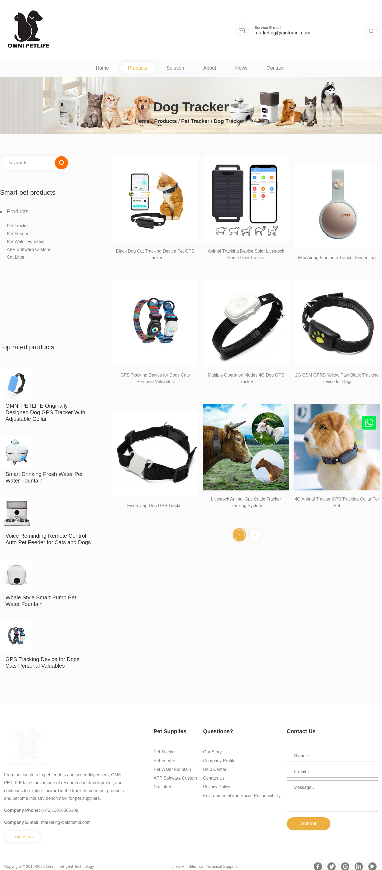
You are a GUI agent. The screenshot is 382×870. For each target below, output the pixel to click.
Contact (275, 68)
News (241, 68)
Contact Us (214, 778)
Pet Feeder (17, 233)
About (209, 68)
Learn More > (22, 837)
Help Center (214, 769)
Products (137, 68)
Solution (175, 68)
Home (102, 68)
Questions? (218, 731)
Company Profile (219, 760)
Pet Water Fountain (25, 241)
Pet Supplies (170, 731)
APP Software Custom (28, 249)
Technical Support (221, 866)
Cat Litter (16, 257)
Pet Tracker (18, 225)
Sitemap (196, 866)
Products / (167, 121)
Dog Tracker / (230, 121)
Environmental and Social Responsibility (242, 795)
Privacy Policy (216, 787)
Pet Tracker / (197, 121)
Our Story (212, 752)
